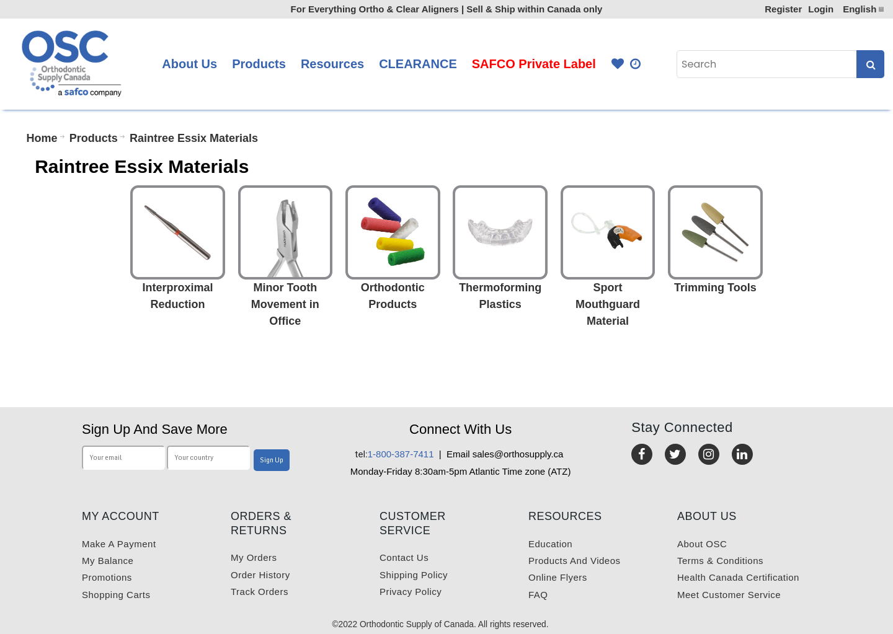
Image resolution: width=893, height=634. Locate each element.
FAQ (538, 594)
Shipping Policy (414, 575)
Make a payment (119, 544)
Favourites (617, 64)
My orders (254, 557)
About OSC (702, 544)
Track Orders (259, 591)
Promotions (107, 577)
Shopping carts (116, 594)
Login (820, 9)
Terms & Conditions (720, 560)
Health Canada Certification (738, 577)
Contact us (404, 557)
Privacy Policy (411, 591)
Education (550, 544)
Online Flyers (557, 577)
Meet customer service (729, 594)
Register (783, 9)
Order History (260, 575)
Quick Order (636, 64)
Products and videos (574, 560)
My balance (107, 560)
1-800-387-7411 (394, 454)
